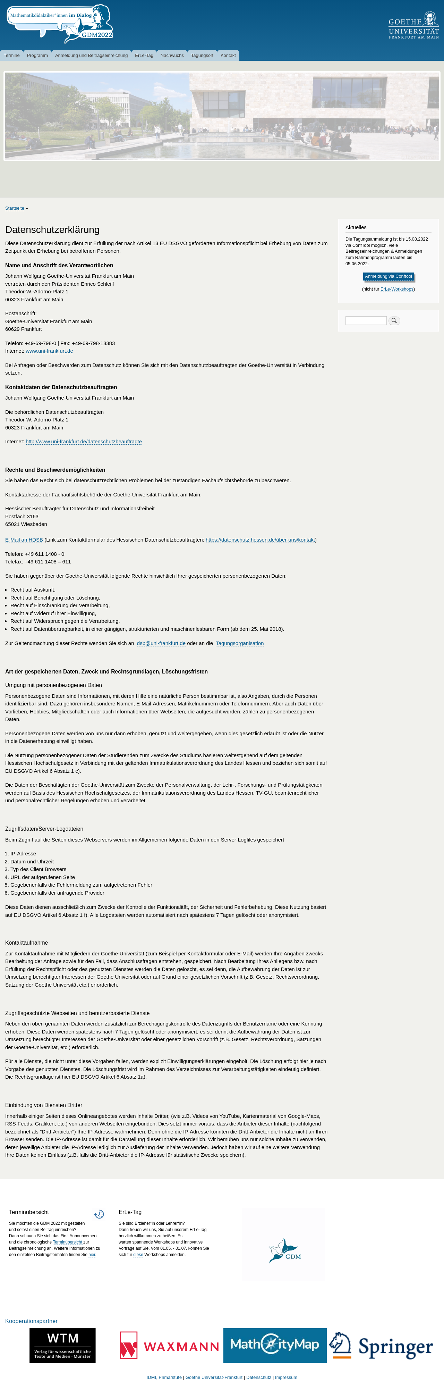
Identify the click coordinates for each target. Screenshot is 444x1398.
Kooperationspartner (31, 1321)
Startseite (14, 208)
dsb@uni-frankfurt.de (161, 643)
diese (138, 1254)
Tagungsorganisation (240, 643)
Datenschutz (258, 1377)
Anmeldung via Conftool (388, 276)
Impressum (286, 1377)
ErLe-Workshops (397, 289)
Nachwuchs (172, 55)
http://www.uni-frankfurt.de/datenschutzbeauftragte (84, 441)
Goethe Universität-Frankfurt (214, 1377)
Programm (37, 55)
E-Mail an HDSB (24, 540)
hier (91, 1254)
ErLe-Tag (144, 55)
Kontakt (228, 55)
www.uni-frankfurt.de (49, 351)
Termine (11, 55)
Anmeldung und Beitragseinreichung (91, 55)
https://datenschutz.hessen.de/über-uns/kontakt (260, 540)
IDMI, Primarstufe (164, 1377)
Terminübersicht (68, 1242)
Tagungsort (202, 55)
